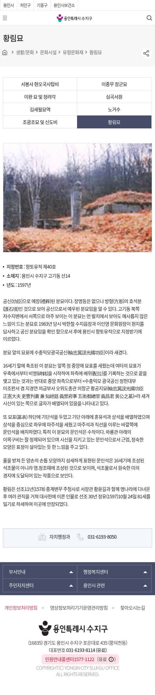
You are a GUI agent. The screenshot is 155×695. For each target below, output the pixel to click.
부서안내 (17, 571)
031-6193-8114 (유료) (86, 649)
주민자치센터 (21, 585)
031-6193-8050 (102, 536)
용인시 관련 (94, 585)
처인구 (25, 5)
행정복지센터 (95, 571)
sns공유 (146, 53)
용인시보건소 (64, 5)
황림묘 (114, 121)
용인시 (8, 5)
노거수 (114, 109)
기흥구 (42, 5)
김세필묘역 (40, 109)
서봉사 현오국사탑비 (40, 83)
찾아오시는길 (132, 607)
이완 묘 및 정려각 (40, 96)
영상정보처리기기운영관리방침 (79, 607)
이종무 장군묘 (114, 83)
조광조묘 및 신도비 (40, 121)
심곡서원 (114, 96)
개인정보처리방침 (20, 607)
